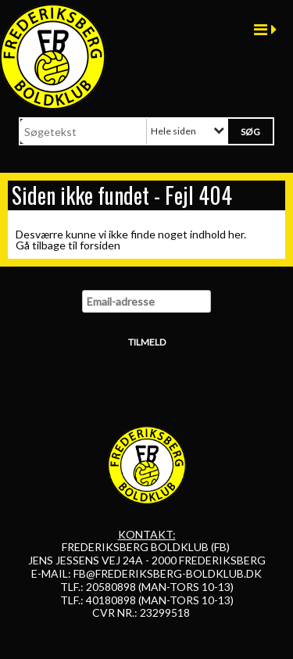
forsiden (100, 245)
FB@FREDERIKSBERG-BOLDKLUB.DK (167, 573)
